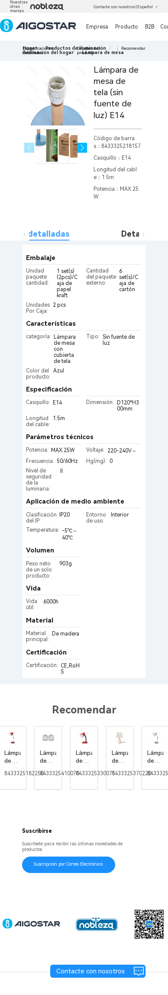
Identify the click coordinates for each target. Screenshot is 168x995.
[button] (82, 148)
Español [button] (147, 7)
